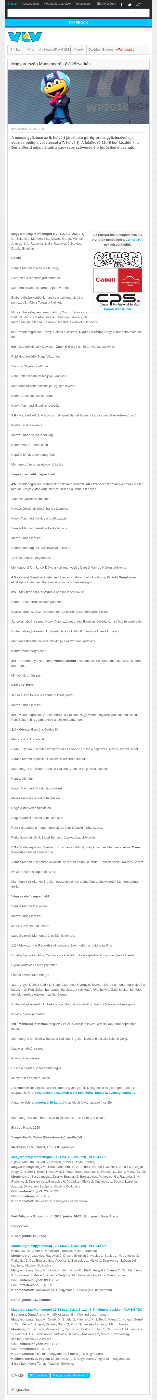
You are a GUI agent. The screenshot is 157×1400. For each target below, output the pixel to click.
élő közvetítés (39, 1375)
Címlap (12, 3)
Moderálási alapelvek (57, 3)
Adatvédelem (30, 3)
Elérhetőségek (106, 3)
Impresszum (84, 3)
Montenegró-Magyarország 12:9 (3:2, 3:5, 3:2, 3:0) (48, 1246)
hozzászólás (19, 129)
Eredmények (110, 49)
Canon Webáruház (117, 309)
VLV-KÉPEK (98, 1157)
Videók (78, 49)
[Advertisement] (78, 186)
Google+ (138, 4)
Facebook (121, 4)
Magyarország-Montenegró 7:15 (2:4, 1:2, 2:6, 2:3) (48, 1157)
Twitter (129, 4)
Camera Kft (134, 239)
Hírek (31, 49)
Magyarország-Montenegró (70, 1375)
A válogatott (47, 49)
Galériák (94, 49)
